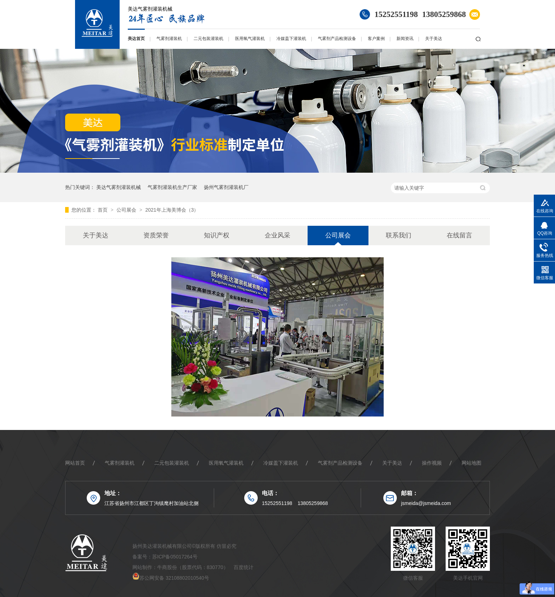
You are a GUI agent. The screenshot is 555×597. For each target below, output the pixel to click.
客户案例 (376, 38)
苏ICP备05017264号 (175, 556)
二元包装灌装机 (208, 38)
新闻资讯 (404, 38)
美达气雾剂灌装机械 (118, 187)
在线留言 (459, 235)
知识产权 (216, 235)
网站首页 (75, 463)
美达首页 (136, 38)
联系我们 (398, 235)
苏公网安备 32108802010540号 (174, 578)
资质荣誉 (156, 235)
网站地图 (471, 463)
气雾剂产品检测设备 (337, 38)
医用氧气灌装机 (250, 38)
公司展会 (127, 210)
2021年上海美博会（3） (172, 210)
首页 (103, 210)
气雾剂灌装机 (169, 38)
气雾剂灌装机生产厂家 (172, 187)
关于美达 (433, 38)
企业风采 (277, 235)
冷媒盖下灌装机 (291, 38)
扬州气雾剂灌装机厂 (226, 187)
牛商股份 (167, 567)
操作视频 (432, 463)
